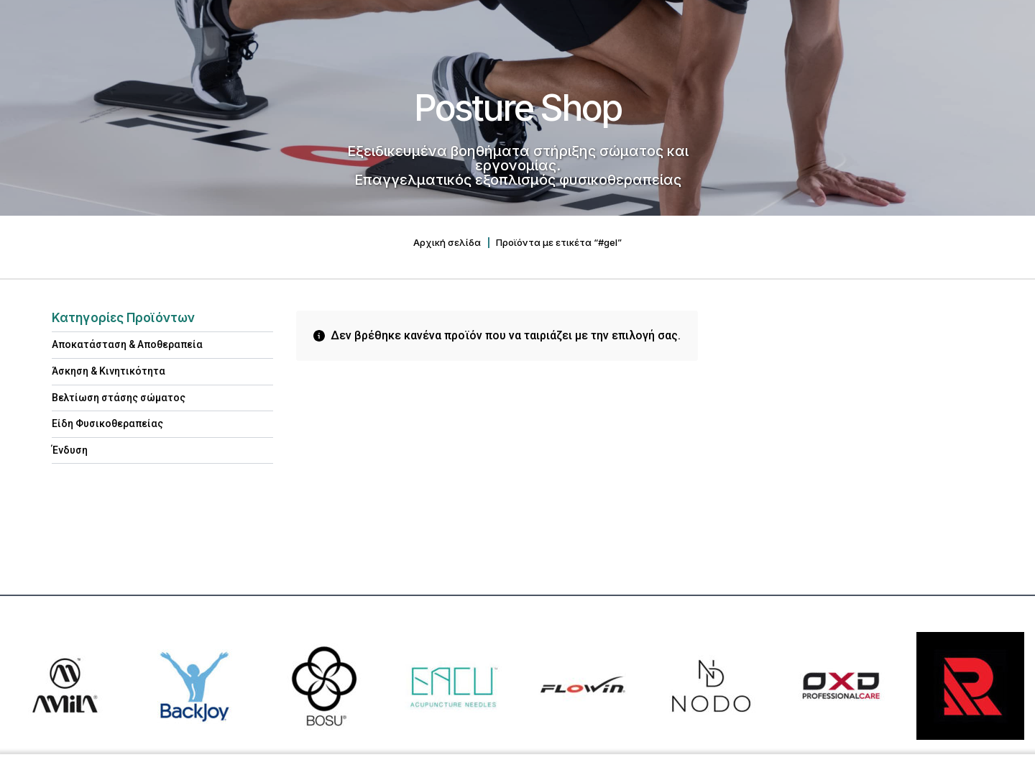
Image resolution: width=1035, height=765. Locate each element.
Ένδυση (70, 450)
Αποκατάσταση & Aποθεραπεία (127, 344)
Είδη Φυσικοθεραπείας (107, 423)
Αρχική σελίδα (447, 242)
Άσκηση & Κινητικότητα (108, 371)
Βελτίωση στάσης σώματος (118, 397)
